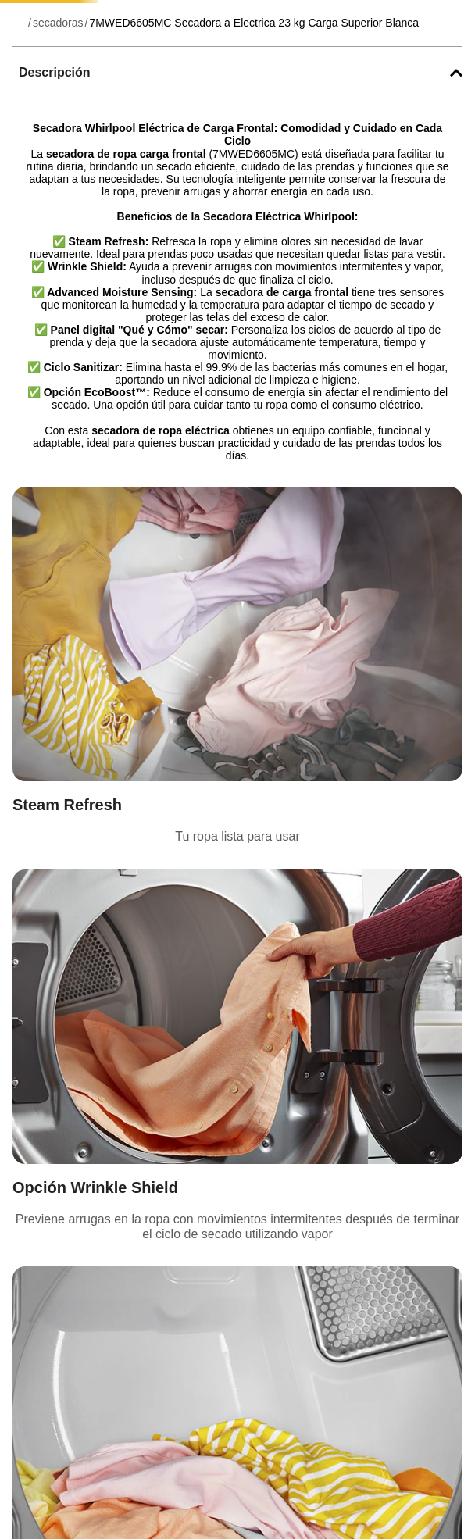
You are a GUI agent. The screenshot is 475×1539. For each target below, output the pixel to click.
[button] (237, 72)
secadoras (58, 22)
